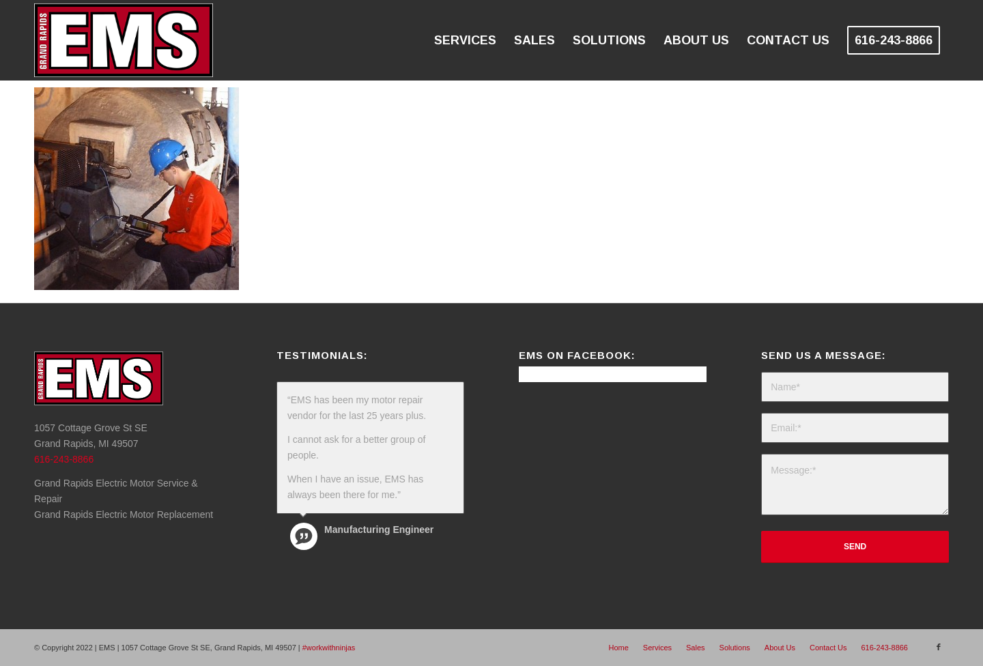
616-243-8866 (64, 459)
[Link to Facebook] (938, 647)
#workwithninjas (329, 647)
